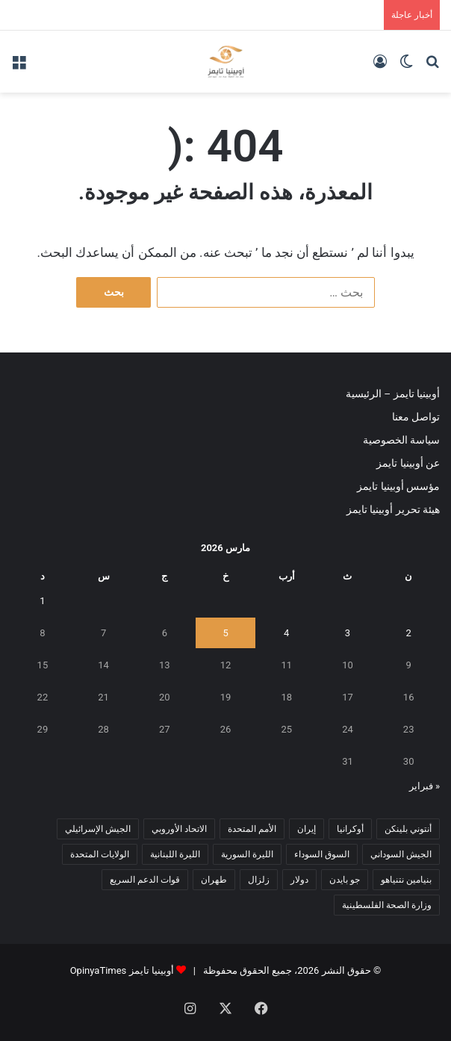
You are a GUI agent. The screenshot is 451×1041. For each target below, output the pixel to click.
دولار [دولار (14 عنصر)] (299, 879)
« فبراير (424, 786)
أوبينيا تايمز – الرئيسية (393, 394)
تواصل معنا (416, 417)
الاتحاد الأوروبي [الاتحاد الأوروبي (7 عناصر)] (179, 829)
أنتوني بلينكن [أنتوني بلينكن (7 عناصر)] (408, 829)
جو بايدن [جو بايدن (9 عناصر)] (344, 879)
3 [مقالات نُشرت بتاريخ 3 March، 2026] (347, 632)
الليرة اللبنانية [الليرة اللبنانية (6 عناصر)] (175, 854)
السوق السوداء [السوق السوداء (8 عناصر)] (321, 854)
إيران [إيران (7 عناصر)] (306, 829)
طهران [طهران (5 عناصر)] (214, 879)
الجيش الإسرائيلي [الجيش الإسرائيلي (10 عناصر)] (98, 829)
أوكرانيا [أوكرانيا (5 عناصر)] (350, 829)
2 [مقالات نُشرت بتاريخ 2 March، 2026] (408, 632)
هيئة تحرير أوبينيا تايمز (393, 509)
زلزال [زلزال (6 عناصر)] (259, 879)
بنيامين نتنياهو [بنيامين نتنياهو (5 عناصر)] (406, 879)
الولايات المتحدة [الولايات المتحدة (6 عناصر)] (99, 854)
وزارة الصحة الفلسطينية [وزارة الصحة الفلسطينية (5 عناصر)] (387, 905)
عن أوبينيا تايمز (408, 463)
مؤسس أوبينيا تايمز (398, 486)
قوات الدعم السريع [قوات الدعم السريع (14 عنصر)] (145, 879)
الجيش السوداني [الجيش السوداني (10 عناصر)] (401, 854)
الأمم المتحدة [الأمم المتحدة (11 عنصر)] (252, 829)
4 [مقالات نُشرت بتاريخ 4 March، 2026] (286, 632)
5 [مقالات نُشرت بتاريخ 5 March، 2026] (225, 632)
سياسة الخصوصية (401, 440)
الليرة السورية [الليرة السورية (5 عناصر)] (247, 854)
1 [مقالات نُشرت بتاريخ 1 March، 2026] (42, 600)
